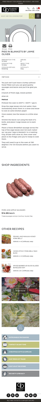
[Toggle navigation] (38, 16)
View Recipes (20, 317)
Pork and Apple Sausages (13, 210)
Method (5, 77)
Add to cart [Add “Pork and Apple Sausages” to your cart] (4, 221)
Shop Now (20, 291)
